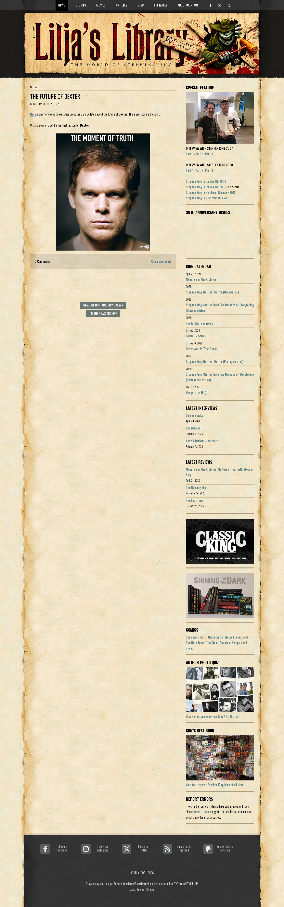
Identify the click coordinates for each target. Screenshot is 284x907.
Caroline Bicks (194, 415)
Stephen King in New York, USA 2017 (208, 198)
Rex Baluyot (193, 428)
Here (33, 114)
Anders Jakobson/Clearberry (131, 883)
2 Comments (42, 261)
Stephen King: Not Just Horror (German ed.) (212, 292)
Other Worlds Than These (201, 348)
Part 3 (209, 154)
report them (201, 811)
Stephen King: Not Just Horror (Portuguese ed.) (214, 361)
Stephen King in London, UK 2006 (206, 181)
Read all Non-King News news (103, 305)
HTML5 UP (191, 883)
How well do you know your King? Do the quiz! (213, 716)
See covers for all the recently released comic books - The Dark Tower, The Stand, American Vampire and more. (219, 643)
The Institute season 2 (199, 323)
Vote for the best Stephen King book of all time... (215, 784)
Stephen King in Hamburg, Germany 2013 (211, 192)
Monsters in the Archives (201, 279)
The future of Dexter (55, 96)
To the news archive (103, 313)
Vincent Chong (145, 889)
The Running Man (196, 487)
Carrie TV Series (196, 336)
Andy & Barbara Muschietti (202, 441)
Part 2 (199, 154)
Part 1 (189, 154)
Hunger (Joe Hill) (196, 392)
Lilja (136, 872)
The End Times (195, 500)
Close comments (161, 261)
